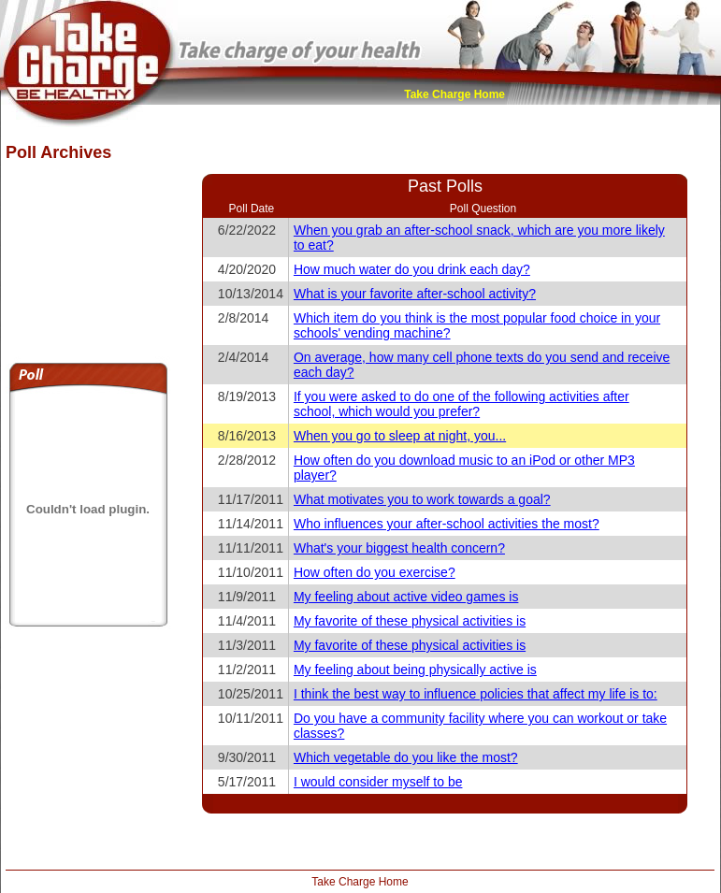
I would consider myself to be (378, 781)
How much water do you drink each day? (412, 269)
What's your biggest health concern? (399, 547)
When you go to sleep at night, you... (400, 435)
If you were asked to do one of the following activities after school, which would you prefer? (461, 404)
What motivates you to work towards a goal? (422, 499)
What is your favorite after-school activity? (415, 293)
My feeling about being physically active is (415, 669)
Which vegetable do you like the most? (406, 757)
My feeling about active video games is (406, 596)
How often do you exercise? (374, 572)
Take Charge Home (454, 94)
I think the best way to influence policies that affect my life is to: (475, 693)
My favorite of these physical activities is (410, 620)
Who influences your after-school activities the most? (446, 523)
